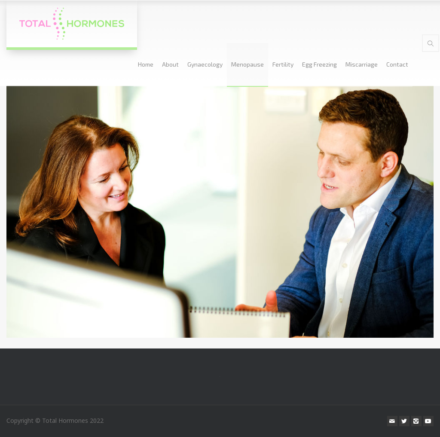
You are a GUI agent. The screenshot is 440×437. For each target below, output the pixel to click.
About (170, 64)
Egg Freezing (319, 64)
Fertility (282, 64)
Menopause (247, 64)
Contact (397, 64)
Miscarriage (361, 64)
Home (145, 64)
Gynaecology (205, 64)
